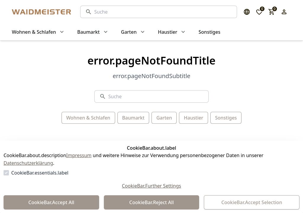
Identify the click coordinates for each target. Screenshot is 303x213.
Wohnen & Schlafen (88, 117)
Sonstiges (226, 117)
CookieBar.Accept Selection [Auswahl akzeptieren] (251, 202)
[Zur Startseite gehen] (40, 11)
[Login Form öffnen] (284, 12)
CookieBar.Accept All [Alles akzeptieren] (51, 202)
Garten (164, 117)
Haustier (193, 117)
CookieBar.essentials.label (39, 173)
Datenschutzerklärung (28, 163)
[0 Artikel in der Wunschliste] (259, 12)
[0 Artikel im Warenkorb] (272, 12)
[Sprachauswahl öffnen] (247, 12)
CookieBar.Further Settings (151, 186)
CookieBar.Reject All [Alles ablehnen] (151, 202)
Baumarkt (133, 117)
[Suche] (163, 11)
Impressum (79, 155)
